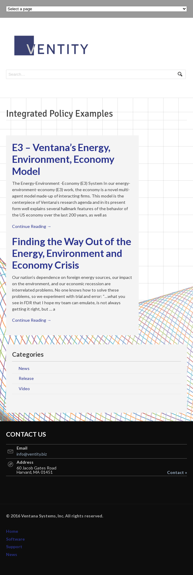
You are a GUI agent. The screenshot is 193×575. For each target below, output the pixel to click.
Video (24, 388)
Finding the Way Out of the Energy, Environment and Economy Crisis (71, 253)
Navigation (180, 35)
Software (15, 539)
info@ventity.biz (32, 454)
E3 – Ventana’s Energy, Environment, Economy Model (63, 159)
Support (14, 546)
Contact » (177, 472)
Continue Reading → (31, 226)
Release (26, 378)
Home (12, 531)
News (24, 368)
